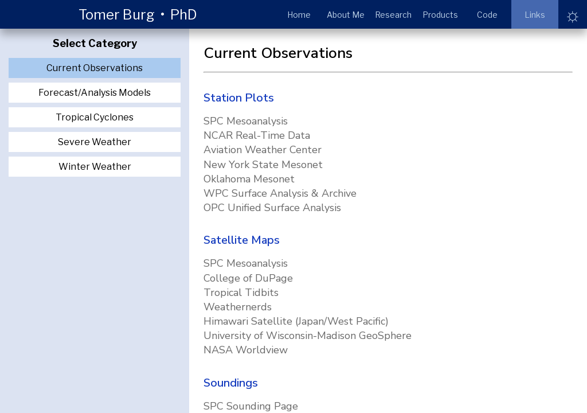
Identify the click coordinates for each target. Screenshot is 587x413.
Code (487, 15)
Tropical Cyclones (95, 117)
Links (535, 15)
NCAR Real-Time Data (257, 135)
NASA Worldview (246, 350)
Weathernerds (238, 307)
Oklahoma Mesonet (249, 179)
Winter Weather (94, 166)
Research (393, 15)
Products (440, 15)
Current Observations (94, 68)
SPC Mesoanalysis (246, 121)
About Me (346, 15)
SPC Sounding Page (251, 406)
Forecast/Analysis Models (94, 92)
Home (299, 15)
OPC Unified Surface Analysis (272, 208)
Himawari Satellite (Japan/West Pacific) (296, 321)
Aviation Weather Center (263, 150)
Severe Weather (94, 142)
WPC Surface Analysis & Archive (280, 193)
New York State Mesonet (263, 165)
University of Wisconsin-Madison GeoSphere (308, 335)
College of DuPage (248, 278)
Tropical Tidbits (241, 292)
